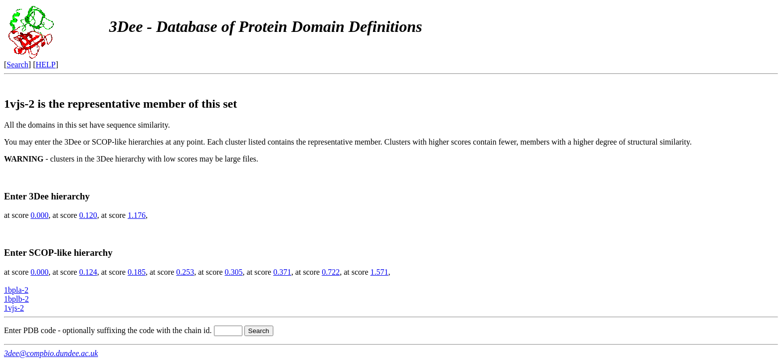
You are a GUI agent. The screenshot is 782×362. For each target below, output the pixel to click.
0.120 (88, 215)
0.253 (185, 272)
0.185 (137, 272)
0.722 (331, 272)
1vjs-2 (14, 308)
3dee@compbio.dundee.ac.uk (51, 353)
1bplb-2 (16, 299)
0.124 (88, 272)
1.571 (380, 272)
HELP (46, 64)
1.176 (137, 215)
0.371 (282, 272)
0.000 (39, 215)
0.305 (234, 272)
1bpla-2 (16, 290)
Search (17, 64)
